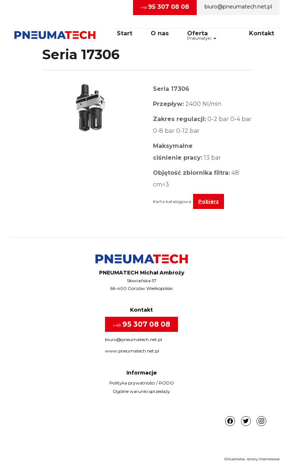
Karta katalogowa (172, 201)
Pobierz (208, 201)
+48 (165, 6)
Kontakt (261, 33)
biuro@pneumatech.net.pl (238, 6)
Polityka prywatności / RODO (141, 383)
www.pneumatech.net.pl (132, 351)
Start (124, 33)
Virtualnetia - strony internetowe (252, 459)
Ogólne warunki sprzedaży (141, 391)
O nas (160, 33)
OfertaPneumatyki (201, 35)
